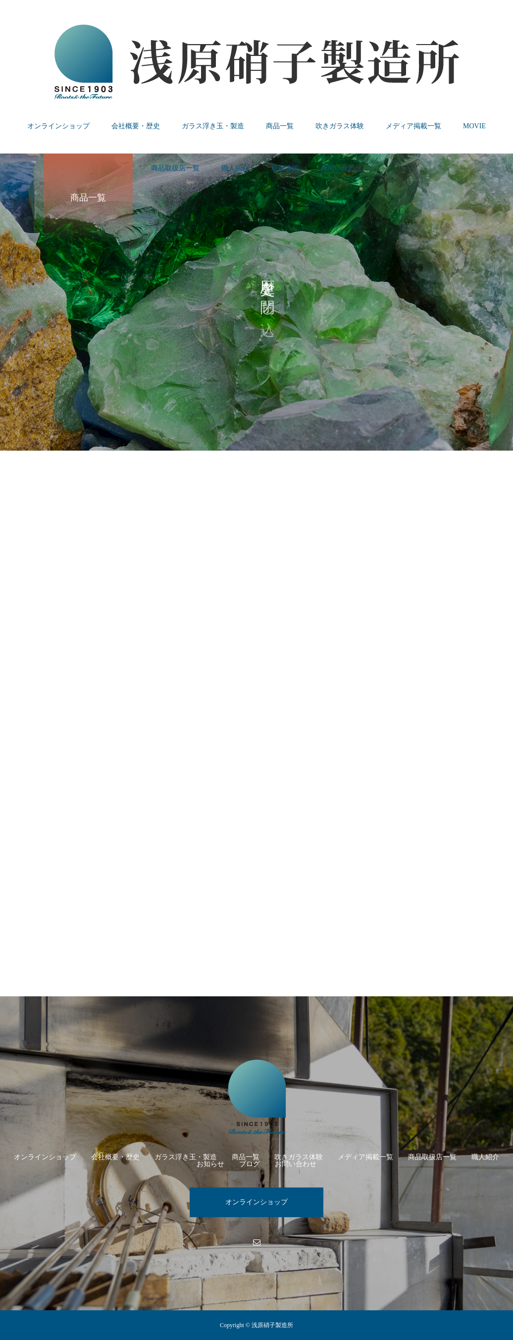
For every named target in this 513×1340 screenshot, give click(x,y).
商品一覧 (280, 126)
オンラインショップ (58, 126)
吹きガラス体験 (339, 126)
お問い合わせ (341, 168)
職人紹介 (235, 168)
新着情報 (285, 168)
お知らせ (210, 1164)
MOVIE (474, 126)
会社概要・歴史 (135, 126)
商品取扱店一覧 (175, 168)
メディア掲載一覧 (413, 126)
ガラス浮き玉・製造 (213, 126)
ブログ (249, 1164)
